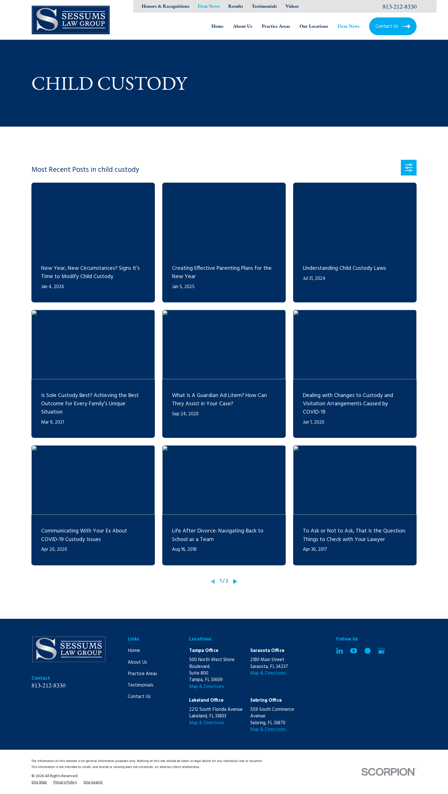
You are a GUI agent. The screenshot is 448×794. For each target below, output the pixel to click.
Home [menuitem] (217, 26)
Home (134, 651)
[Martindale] (367, 650)
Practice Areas (142, 674)
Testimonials (264, 6)
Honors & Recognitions (165, 6)
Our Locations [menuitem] (313, 26)
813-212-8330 (400, 6)
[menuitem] (39, 782)
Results (235, 6)
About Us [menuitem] (242, 26)
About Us (137, 662)
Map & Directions (207, 687)
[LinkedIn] (339, 650)
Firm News (209, 6)
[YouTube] (353, 650)
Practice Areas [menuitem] (276, 26)
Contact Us (139, 697)
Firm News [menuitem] (349, 26)
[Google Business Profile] (381, 650)
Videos (292, 6)
